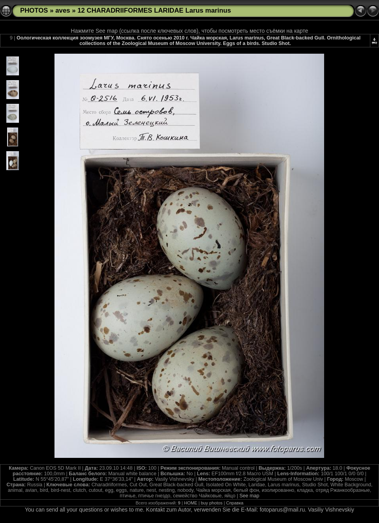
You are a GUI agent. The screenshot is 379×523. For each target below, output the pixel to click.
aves (62, 10)
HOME (190, 503)
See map (249, 496)
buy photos (212, 503)
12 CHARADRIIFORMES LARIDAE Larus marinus (154, 10)
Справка (235, 503)
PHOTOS (34, 10)
